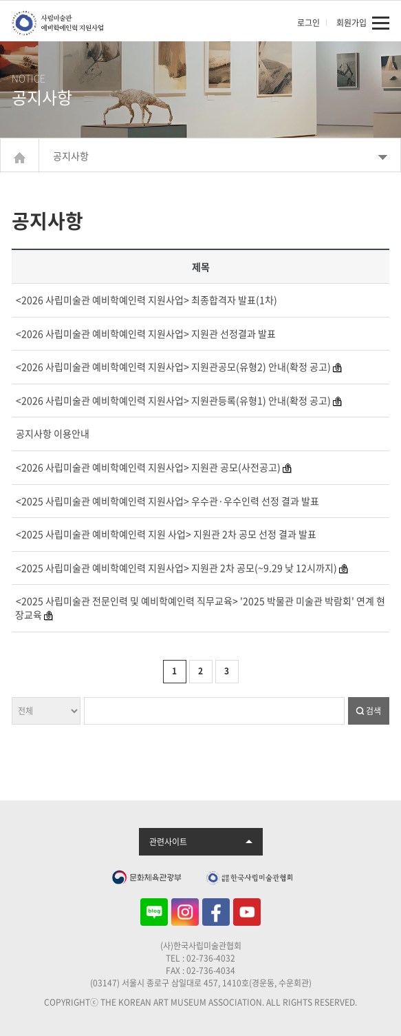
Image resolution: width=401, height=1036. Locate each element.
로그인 (308, 23)
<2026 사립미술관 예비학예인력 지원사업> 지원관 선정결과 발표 (146, 333)
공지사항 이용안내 (52, 433)
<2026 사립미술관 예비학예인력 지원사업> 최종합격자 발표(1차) (146, 300)
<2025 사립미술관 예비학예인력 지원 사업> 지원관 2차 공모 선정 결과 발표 (166, 534)
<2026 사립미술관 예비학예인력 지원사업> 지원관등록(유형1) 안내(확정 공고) (173, 400)
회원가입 (351, 23)
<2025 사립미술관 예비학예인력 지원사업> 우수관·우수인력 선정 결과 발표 (167, 501)
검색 (373, 711)
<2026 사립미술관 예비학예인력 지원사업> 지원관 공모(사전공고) (148, 467)
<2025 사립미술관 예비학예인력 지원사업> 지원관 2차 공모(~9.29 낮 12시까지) (176, 567)
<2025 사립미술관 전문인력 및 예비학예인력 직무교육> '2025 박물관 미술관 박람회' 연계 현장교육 (200, 607)
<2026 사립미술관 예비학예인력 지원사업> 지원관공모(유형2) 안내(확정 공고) (173, 366)
